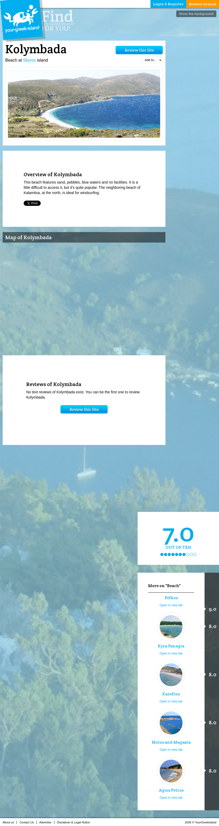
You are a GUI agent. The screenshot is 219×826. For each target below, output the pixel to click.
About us (10, 822)
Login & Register (168, 4)
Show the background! (196, 14)
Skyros (29, 60)
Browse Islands (202, 4)
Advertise (46, 822)
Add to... (153, 60)
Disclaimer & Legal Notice (75, 822)
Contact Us (27, 822)
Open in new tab (171, 605)
